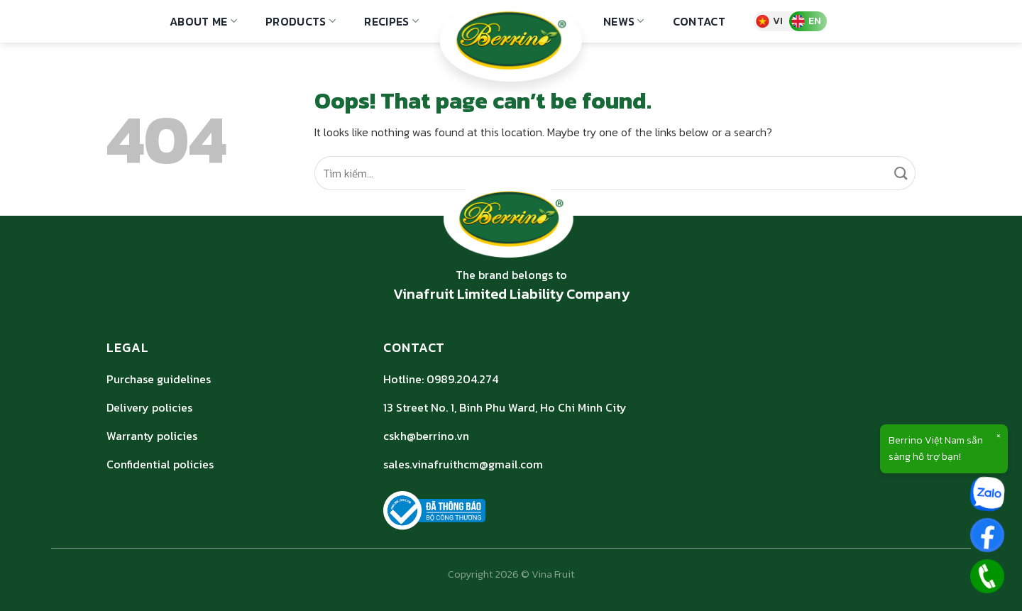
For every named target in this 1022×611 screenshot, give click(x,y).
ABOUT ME (203, 21)
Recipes (391, 21)
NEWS (623, 21)
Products (300, 21)
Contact (699, 21)
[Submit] (902, 173)
